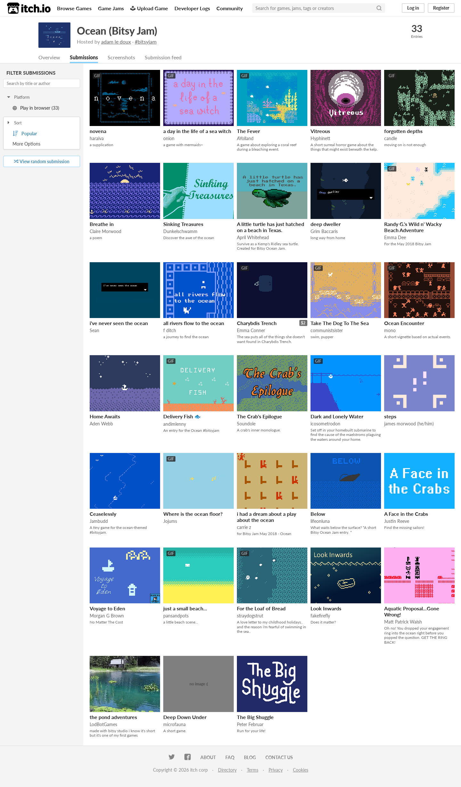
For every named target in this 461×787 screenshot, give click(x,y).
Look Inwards (326, 609)
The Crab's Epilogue (259, 417)
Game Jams (111, 8)
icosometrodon (325, 424)
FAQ (229, 757)
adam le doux (116, 41)
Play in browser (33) (35, 108)
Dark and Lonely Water (337, 417)
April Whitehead (253, 237)
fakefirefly (320, 616)
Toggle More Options (42, 144)
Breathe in (102, 224)
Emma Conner (251, 330)
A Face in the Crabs (406, 514)
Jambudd (99, 521)
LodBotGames (103, 724)
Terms (252, 770)
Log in (413, 8)
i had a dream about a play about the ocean (266, 517)
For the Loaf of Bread (261, 609)
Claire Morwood (105, 231)
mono (390, 330)
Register (441, 8)
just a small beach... (185, 609)
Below (318, 514)
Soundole (246, 424)
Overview (49, 57)
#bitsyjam (146, 41)
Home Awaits (105, 417)
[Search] (379, 8)
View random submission (41, 161)
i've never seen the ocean (119, 323)
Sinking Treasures (183, 224)
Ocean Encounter (404, 323)
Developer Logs (192, 8)
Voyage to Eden (107, 609)
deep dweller (326, 224)
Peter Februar (250, 724)
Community (229, 8)
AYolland (245, 138)
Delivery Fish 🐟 (182, 417)
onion (168, 138)
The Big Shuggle (255, 717)
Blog (250, 757)
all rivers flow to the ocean (193, 323)
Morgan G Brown (107, 616)
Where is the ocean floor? (192, 514)
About (208, 757)
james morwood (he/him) (409, 424)
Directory (227, 770)
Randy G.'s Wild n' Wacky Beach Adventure (412, 227)
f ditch (169, 330)
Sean (94, 330)
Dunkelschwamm (180, 231)
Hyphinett (320, 138)
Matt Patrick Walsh (403, 622)
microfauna (174, 724)
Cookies (300, 770)
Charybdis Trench (257, 323)
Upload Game (149, 8)
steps (390, 417)
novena (98, 131)
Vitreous (320, 131)
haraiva (97, 138)
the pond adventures (113, 717)
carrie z (244, 527)
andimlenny (174, 424)
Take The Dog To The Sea (340, 323)
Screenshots (121, 57)
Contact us (279, 757)
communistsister (327, 330)
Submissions (84, 57)
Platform (18, 97)
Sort (14, 123)
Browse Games (74, 8)
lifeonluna (320, 521)
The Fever (248, 131)
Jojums (170, 521)
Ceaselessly (103, 514)
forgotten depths (403, 131)
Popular (24, 134)
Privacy (276, 770)
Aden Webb (101, 424)
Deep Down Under (184, 717)
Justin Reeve (396, 521)
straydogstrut (250, 616)
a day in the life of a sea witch (197, 131)
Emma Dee (395, 237)
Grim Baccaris (324, 231)
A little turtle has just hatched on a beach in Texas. (270, 227)
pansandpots (176, 616)
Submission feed (163, 57)
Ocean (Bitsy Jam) (117, 30)
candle (390, 138)
